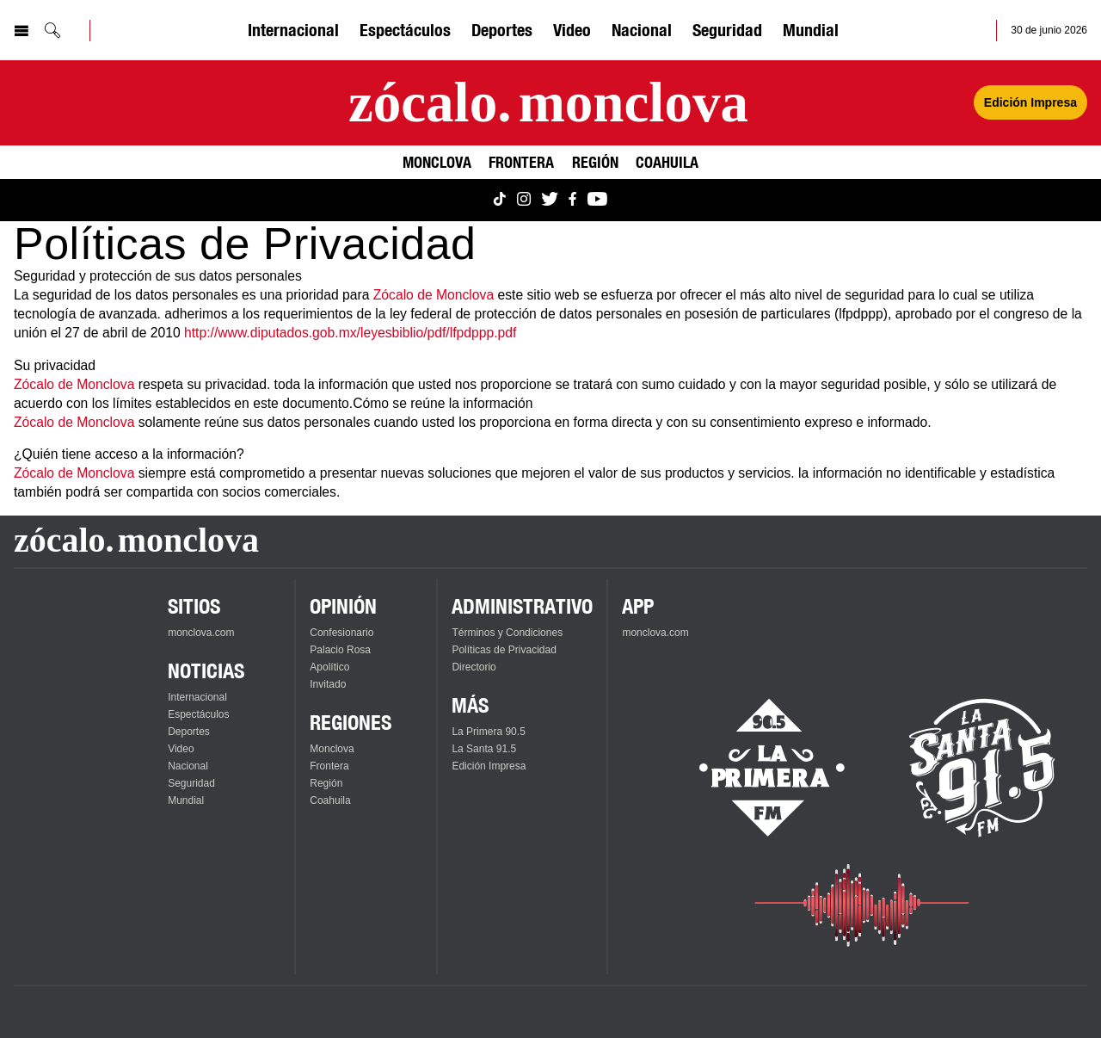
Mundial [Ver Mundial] (811, 29)
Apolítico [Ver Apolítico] (329, 667)
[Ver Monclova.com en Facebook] (572, 200)
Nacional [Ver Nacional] (642, 29)
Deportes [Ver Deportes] (501, 29)
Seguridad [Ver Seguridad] (727, 29)
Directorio (473, 667)
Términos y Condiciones (507, 633)
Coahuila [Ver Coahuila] (667, 161)
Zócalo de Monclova (433, 294)
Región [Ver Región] (595, 161)
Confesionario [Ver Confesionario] (341, 633)
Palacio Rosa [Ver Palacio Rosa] (340, 650)
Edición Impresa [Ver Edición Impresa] (1030, 102)
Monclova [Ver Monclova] (437, 161)
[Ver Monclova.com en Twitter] (550, 200)
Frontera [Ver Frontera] (521, 161)
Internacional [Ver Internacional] (293, 29)
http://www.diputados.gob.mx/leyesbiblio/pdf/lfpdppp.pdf (350, 332)
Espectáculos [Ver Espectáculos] (405, 29)
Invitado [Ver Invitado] (328, 684)
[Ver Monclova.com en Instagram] (524, 200)
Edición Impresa (489, 766)
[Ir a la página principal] (548, 103)
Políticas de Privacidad (504, 650)
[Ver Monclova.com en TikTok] (499, 200)
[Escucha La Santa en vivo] (982, 768)
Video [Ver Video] (572, 29)
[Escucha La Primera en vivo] (756, 767)
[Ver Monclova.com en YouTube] (597, 200)
